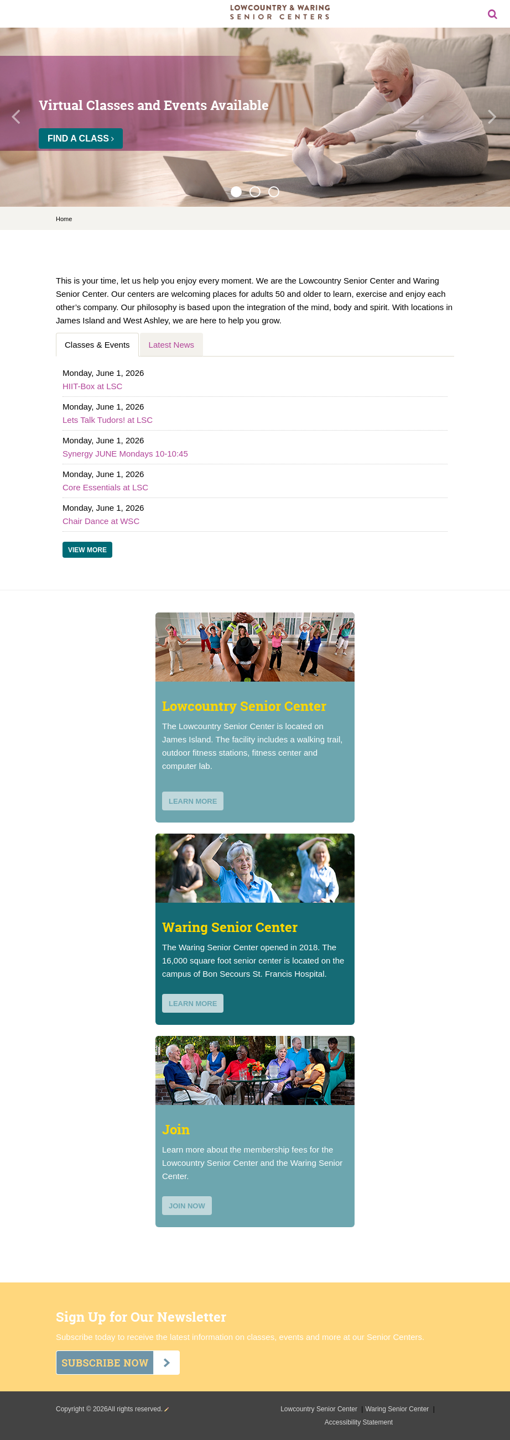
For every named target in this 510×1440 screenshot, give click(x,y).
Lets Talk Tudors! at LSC (108, 420)
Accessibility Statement (359, 1422)
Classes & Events (97, 344)
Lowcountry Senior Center (319, 1409)
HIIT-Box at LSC (92, 386)
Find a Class (81, 138)
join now (187, 1206)
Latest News (172, 344)
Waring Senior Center (397, 1409)
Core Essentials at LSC (105, 487)
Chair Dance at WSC (101, 521)
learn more (193, 801)
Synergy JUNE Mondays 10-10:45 (125, 453)
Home (64, 219)
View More (87, 550)
